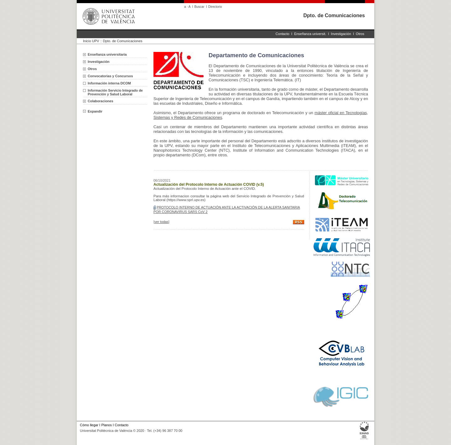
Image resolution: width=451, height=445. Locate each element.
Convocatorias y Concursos (110, 76)
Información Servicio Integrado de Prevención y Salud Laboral (115, 92)
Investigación (341, 34)
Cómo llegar (89, 425)
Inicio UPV (91, 41)
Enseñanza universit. (310, 34)
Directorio (215, 6)
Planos (106, 425)
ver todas (161, 222)
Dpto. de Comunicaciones (334, 15)
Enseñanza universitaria (107, 54)
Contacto (282, 34)
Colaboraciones (100, 101)
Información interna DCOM (109, 83)
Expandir (92, 111)
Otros (360, 34)
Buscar (199, 6)
